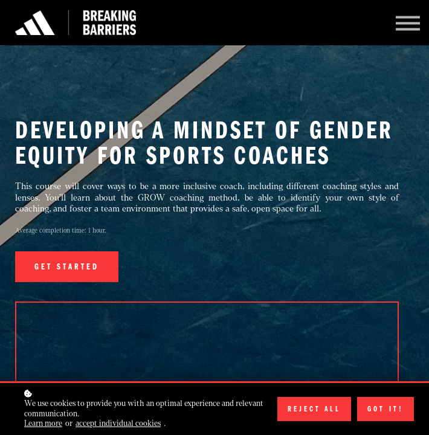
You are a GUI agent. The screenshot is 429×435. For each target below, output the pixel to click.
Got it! (385, 409)
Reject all (314, 409)
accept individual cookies (118, 423)
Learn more (43, 423)
